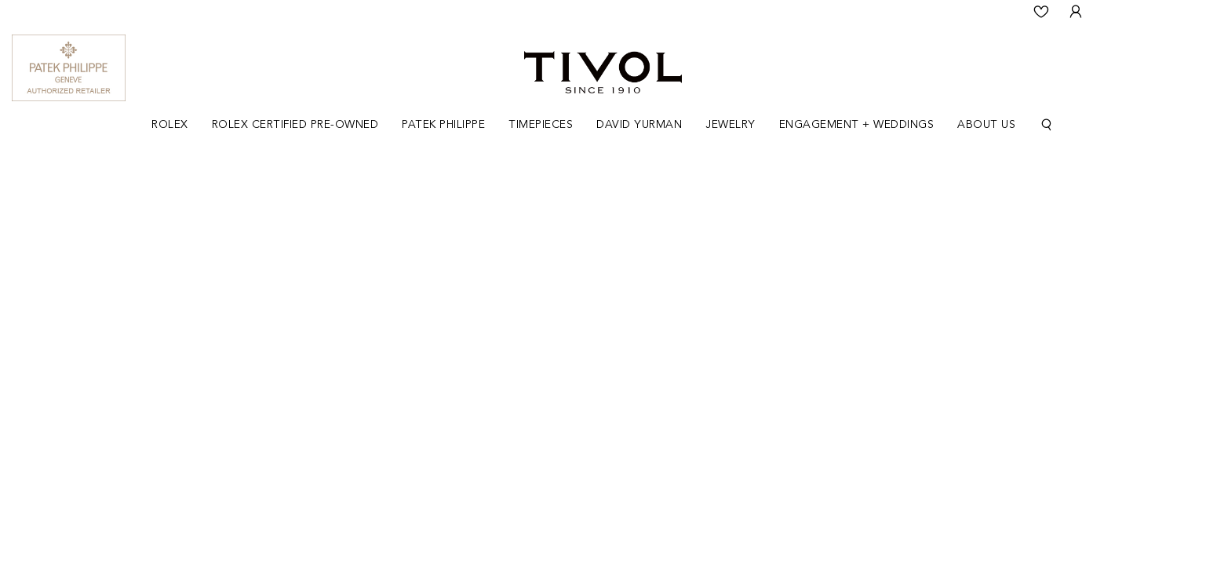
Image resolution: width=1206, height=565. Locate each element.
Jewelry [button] (730, 124)
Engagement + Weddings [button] (857, 124)
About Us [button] (986, 124)
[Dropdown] (170, 125)
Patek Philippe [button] (443, 124)
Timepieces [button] (540, 124)
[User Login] (1076, 12)
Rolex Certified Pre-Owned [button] (295, 124)
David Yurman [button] (639, 124)
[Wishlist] (1042, 12)
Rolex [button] (169, 124)
